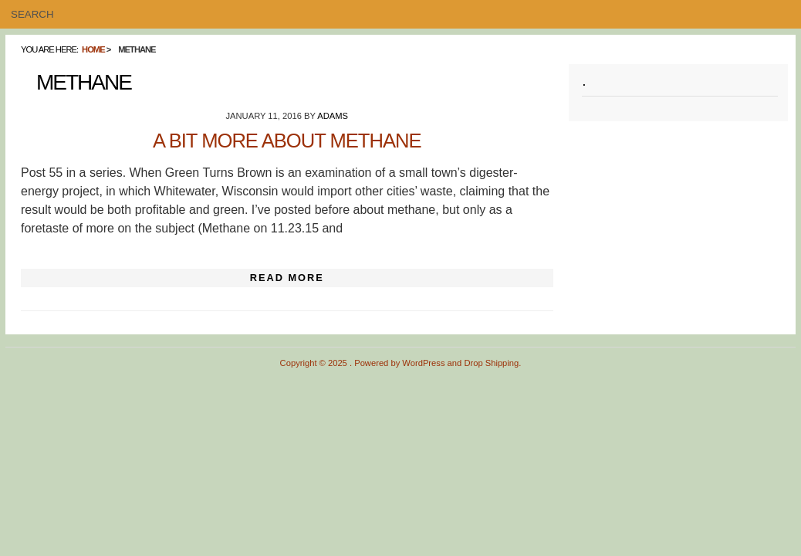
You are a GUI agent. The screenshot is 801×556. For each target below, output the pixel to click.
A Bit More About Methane (287, 140)
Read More (287, 277)
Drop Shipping (491, 363)
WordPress (423, 363)
